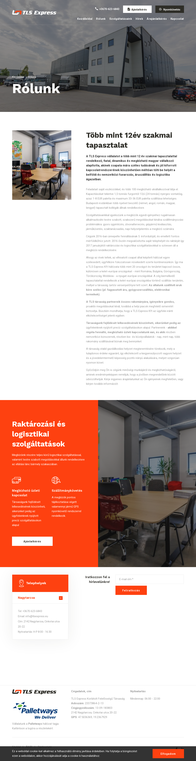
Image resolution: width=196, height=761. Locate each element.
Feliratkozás (131, 590)
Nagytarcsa (26, 597)
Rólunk (100, 18)
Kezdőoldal (84, 18)
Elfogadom (168, 753)
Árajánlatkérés (157, 18)
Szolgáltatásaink (120, 18)
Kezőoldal (18, 77)
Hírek (139, 18)
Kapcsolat (177, 18)
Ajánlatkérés (32, 541)
